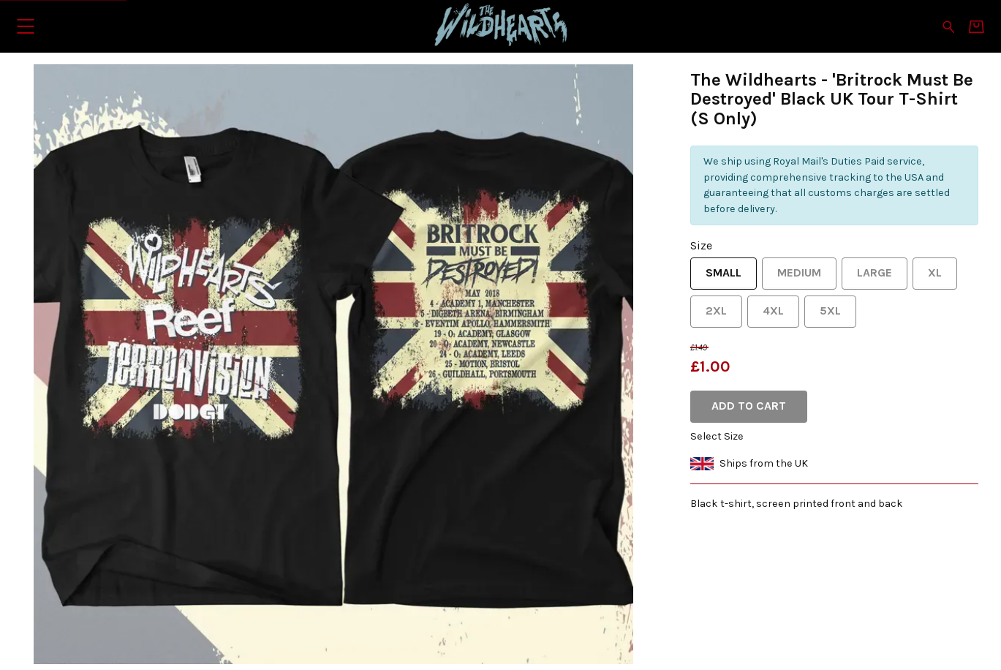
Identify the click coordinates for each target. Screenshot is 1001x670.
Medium (791, 278)
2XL (708, 316)
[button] (25, 26)
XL (927, 278)
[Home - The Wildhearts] (501, 26)
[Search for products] (949, 25)
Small (715, 278)
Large (867, 278)
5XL (822, 316)
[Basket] (976, 26)
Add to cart (748, 406)
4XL (765, 316)
